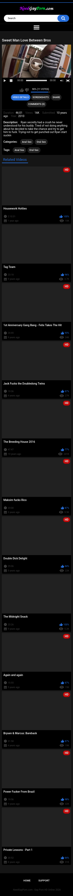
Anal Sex (27, 142)
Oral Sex (41, 142)
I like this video (22, 90)
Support (44, 880)
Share (56, 97)
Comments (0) (36, 104)
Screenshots (41, 97)
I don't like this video (27, 90)
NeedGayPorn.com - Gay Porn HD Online (34, 889)
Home (27, 880)
